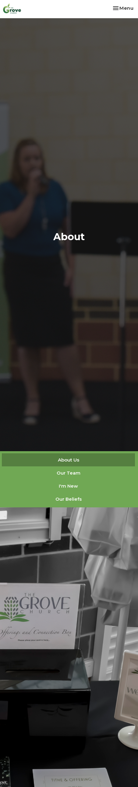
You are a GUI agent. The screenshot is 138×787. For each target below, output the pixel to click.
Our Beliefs (68, 499)
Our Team (68, 473)
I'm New (68, 486)
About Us (68, 460)
